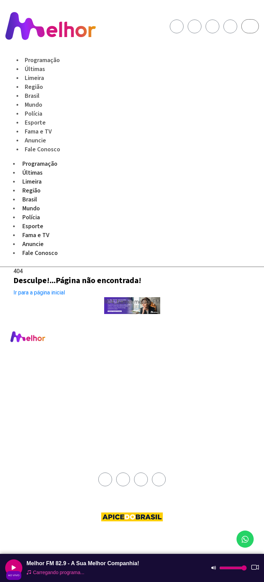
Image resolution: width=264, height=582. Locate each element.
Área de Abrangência (157, 351)
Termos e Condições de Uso (159, 376)
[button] (132, 305)
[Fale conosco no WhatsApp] (245, 539)
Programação (39, 164)
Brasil (29, 199)
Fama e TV (36, 235)
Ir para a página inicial (39, 292)
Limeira (32, 181)
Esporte (32, 226)
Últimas (32, 172)
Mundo (31, 208)
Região (31, 190)
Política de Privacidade (158, 366)
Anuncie (33, 244)
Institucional (148, 343)
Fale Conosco (42, 149)
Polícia (31, 217)
